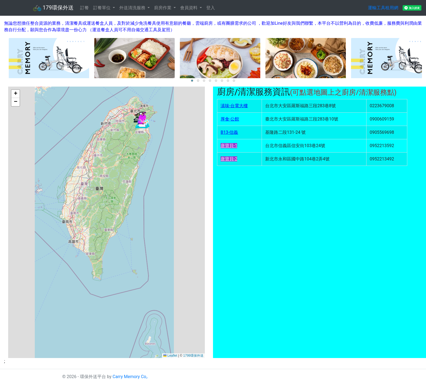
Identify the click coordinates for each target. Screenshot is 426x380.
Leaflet (170, 355)
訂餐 (84, 7)
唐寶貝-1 (229, 145)
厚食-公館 (230, 119)
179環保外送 (53, 8)
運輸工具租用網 (383, 7)
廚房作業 (163, 7)
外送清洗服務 (132, 7)
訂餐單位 (102, 7)
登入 (210, 7)
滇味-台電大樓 (234, 105)
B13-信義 (229, 132)
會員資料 (189, 7)
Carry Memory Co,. (130, 376)
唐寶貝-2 (229, 159)
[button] (141, 120)
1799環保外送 (193, 355)
